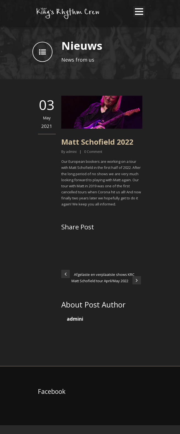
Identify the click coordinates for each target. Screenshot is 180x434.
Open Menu (139, 11)
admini (71, 151)
